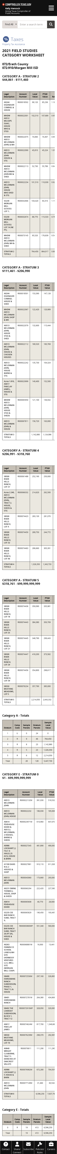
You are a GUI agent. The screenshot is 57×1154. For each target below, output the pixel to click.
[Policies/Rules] (39, 1147)
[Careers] (51, 1146)
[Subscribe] (28, 1146)
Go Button (51, 24)
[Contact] (5, 1146)
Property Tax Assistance (13, 44)
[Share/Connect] (17, 1147)
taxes (13, 39)
